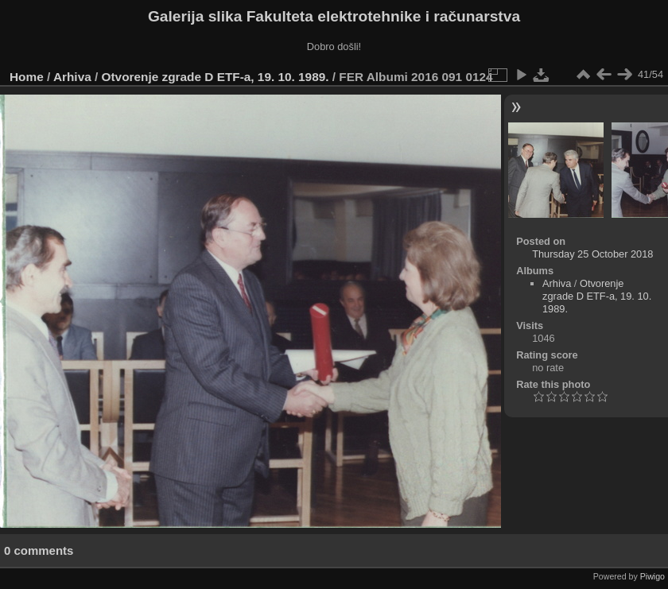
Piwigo (652, 576)
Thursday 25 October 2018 (592, 254)
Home (27, 76)
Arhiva (72, 76)
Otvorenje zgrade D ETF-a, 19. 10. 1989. (215, 76)
